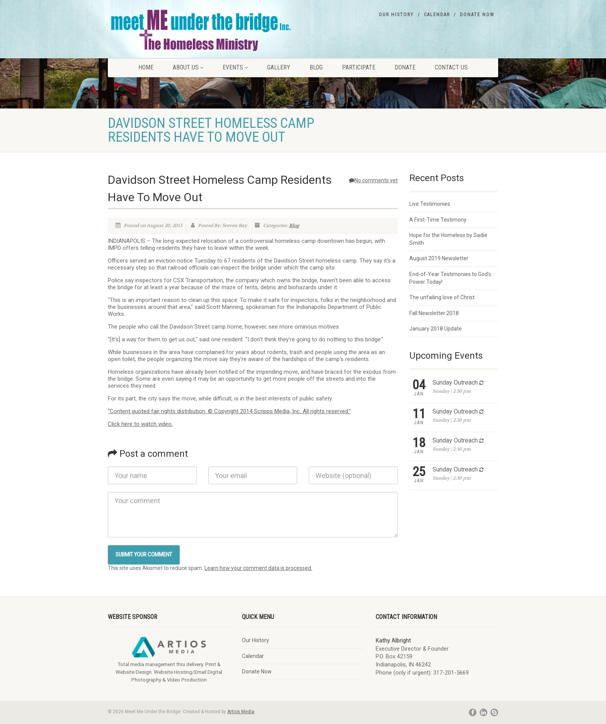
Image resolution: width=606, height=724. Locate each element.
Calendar (437, 14)
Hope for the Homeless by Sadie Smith (448, 239)
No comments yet (373, 180)
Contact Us (451, 67)
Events (235, 67)
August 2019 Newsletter (438, 258)
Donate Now (477, 14)
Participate (358, 67)
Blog (316, 67)
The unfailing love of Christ (442, 297)
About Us (188, 67)
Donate (405, 67)
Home (145, 67)
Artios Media (240, 711)
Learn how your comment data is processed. (258, 568)
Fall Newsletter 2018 (434, 313)
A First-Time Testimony (437, 220)
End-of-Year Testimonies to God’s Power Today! (450, 278)
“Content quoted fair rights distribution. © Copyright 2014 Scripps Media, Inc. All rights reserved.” (229, 411)
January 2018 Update (435, 329)
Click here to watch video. (140, 423)
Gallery (278, 67)
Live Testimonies (429, 204)
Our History (396, 14)
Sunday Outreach (455, 382)
